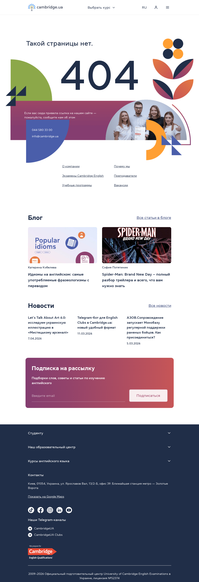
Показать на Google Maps (46, 496)
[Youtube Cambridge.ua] (69, 510)
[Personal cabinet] (156, 7)
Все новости (160, 305)
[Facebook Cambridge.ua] (40, 510)
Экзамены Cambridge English (83, 175)
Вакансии (121, 185)
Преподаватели (125, 175)
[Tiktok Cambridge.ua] (31, 510)
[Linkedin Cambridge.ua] (59, 510)
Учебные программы (77, 185)
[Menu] (167, 7)
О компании (71, 166)
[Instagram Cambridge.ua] (50, 510)
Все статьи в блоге (154, 217)
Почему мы (122, 166)
